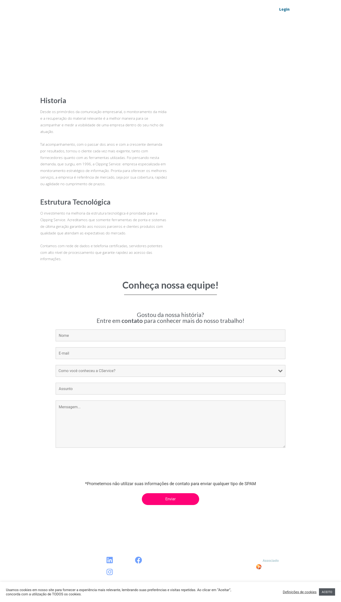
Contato (251, 9)
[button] (284, 9)
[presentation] (92, 465)
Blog (187, 9)
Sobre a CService (217, 9)
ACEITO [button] (327, 592)
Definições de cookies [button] (300, 592)
